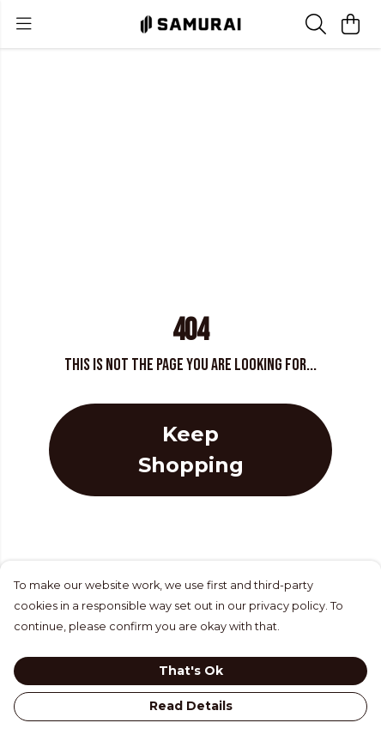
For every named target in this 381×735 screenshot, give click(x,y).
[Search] (316, 24)
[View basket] (350, 24)
